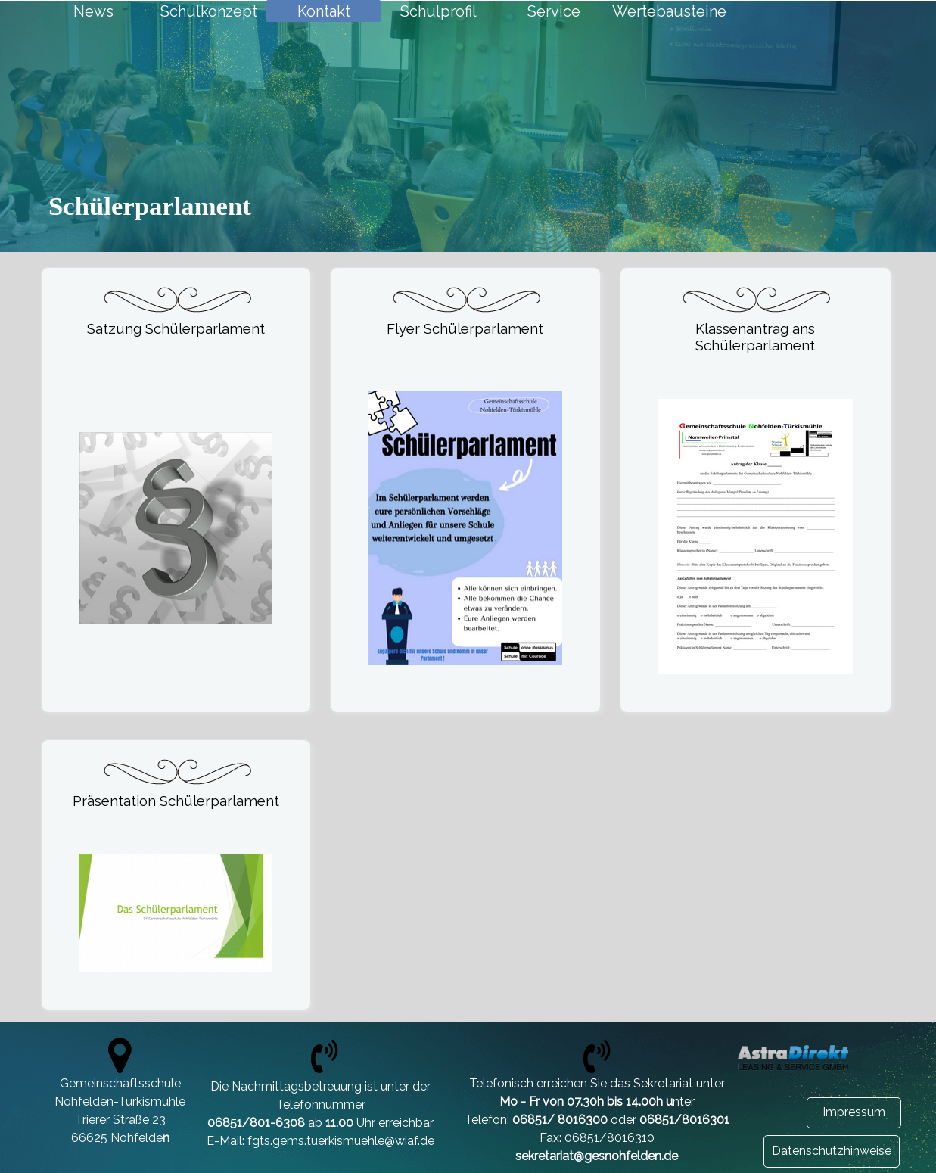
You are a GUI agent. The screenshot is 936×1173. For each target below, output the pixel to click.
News (93, 11)
